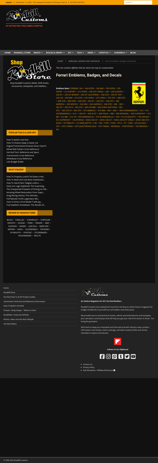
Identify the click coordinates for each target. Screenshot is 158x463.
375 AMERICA (89, 110)
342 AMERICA (95, 104)
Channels (119, 52)
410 (141, 110)
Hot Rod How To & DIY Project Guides (19, 297)
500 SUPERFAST (138, 113)
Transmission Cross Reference (20, 155)
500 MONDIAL (122, 113)
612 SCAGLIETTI (128, 116)
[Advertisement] (103, 27)
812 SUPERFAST (63, 120)
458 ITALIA (103, 113)
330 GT (91, 101)
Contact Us (87, 364)
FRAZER (38, 223)
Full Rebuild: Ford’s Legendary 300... (23, 198)
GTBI (130, 123)
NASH (20, 229)
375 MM (101, 110)
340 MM (83, 104)
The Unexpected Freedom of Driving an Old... (27, 189)
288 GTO (121, 97)
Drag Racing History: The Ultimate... (23, 195)
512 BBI (64, 116)
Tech (79, 52)
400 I (115, 110)
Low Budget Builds (15, 161)
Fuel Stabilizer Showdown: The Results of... (26, 205)
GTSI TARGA (67, 126)
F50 (100, 123)
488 (112, 113)
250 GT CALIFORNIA (90, 94)
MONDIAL (115, 126)
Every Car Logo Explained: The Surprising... (26, 186)
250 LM (59, 97)
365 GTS (77, 110)
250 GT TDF (116, 94)
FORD (30, 223)
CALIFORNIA (78, 120)
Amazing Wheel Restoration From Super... (26, 192)
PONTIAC (27, 232)
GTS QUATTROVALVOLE (85, 126)
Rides (90, 52)
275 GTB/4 (101, 97)
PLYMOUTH (15, 232)
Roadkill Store (22, 52)
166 (80, 88)
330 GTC (100, 101)
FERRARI (74, 88)
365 (121, 104)
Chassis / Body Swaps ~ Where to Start (20, 310)
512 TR (73, 116)
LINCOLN (32, 226)
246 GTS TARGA (96, 91)
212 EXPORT (69, 91)
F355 (106, 123)
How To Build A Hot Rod (14, 305)
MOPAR (11, 229)
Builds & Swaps (54, 52)
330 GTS (110, 101)
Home (8, 52)
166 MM (99, 88)
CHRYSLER (45, 219)
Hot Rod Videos (10, 324)
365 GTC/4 (66, 110)
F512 (119, 123)
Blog (133, 52)
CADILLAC (19, 219)
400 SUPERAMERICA (128, 110)
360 (115, 104)
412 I (75, 113)
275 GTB (78, 97)
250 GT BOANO (72, 94)
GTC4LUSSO (140, 123)
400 (109, 110)
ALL (57, 129)
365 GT (59, 107)
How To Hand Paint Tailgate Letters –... (24, 183)
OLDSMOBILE (31, 229)
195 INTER (110, 88)
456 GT (82, 113)
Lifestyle (103, 52)
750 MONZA (143, 116)
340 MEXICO (72, 104)
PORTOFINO (127, 126)
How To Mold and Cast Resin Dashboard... (26, 179)
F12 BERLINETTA (83, 123)
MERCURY (44, 226)
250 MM (68, 97)
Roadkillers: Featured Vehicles (16, 314)
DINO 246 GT (106, 120)
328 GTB (82, 101)
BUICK (10, 219)
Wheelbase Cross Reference (19, 158)
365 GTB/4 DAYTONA (107, 107)
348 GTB (108, 104)
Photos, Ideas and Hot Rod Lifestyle (18, 319)
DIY (69, 52)
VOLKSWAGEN (24, 235)
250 (107, 91)
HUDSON (12, 226)
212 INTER (82, 91)
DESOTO (11, 223)
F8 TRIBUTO (68, 123)
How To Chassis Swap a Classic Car (22, 142)
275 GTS (111, 97)
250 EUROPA (117, 91)
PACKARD (44, 229)
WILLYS (37, 235)
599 (117, 116)
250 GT (59, 94)
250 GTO (105, 94)
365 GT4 (79, 107)
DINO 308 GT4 (142, 120)
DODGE (21, 223)
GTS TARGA (103, 126)
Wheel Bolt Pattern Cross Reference (23, 149)
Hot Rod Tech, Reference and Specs (23, 152)
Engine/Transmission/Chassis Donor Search (26, 146)
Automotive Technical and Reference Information (24, 301)
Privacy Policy (88, 367)
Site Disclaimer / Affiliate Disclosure (99, 370)
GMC (47, 223)
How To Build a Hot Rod (17, 139)
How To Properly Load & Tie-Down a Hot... (26, 176)
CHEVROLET (32, 219)
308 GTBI (72, 101)
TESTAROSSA (141, 126)
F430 (113, 123)
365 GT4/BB (90, 107)
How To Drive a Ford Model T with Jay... (24, 201)
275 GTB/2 (89, 97)
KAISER (22, 226)
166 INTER (89, 88)
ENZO (58, 123)
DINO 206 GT (92, 120)
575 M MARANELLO (105, 116)
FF (125, 123)
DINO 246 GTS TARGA (124, 120)
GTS (58, 126)
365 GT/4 (69, 107)
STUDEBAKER (40, 232)
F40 (95, 123)
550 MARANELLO (86, 116)
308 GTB (61, 101)
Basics (37, 52)
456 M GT (92, 113)
